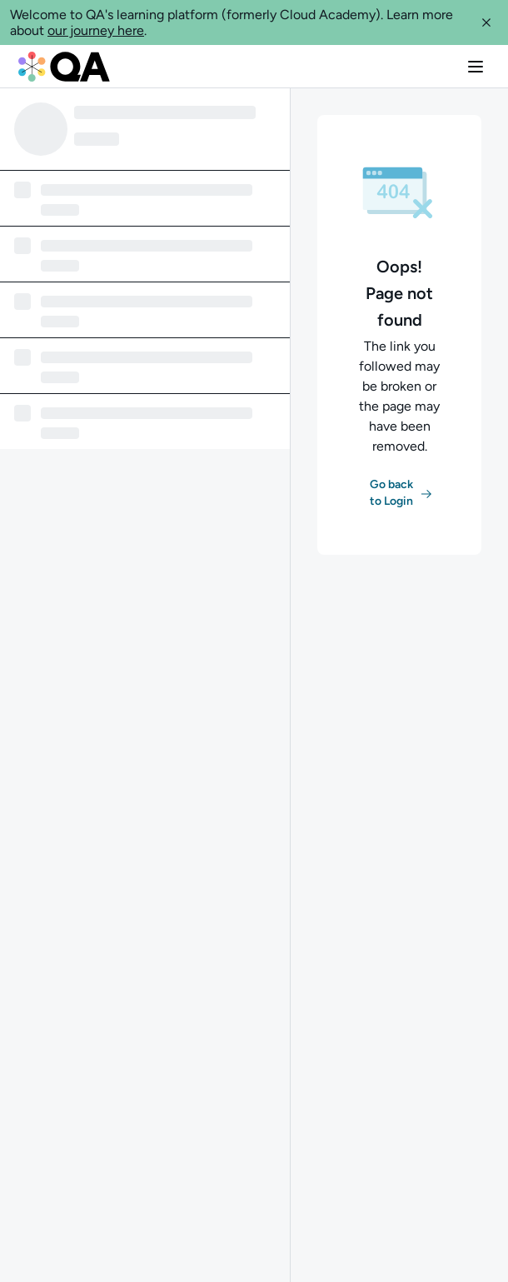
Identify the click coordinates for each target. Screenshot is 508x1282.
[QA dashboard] (64, 66)
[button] (486, 22)
